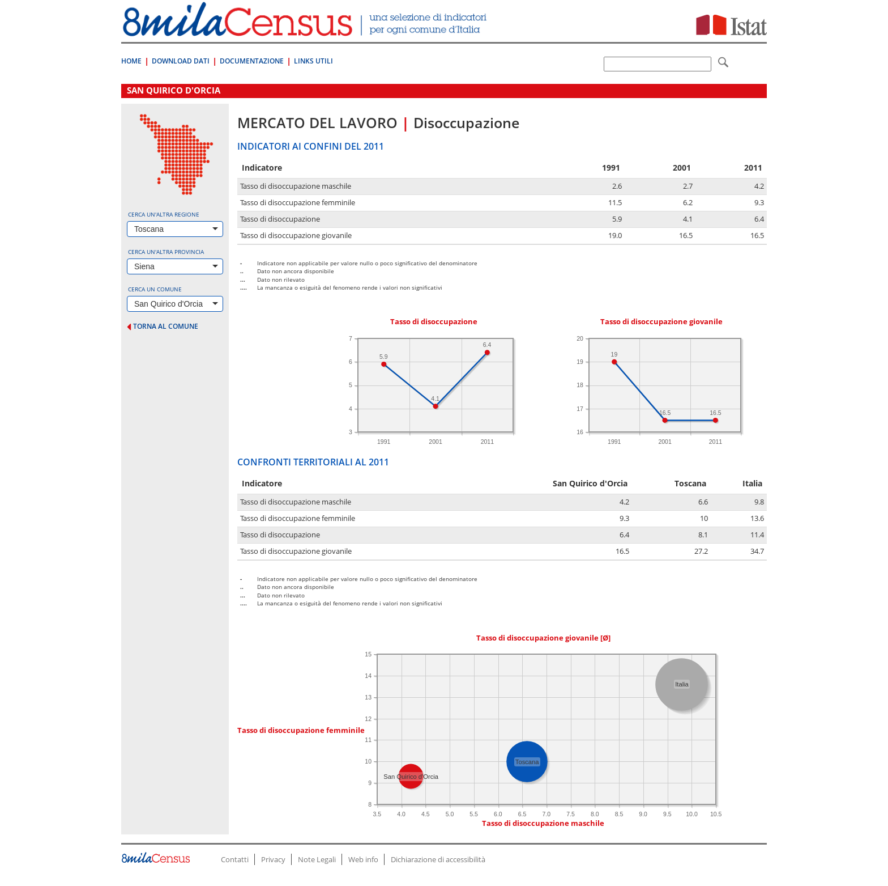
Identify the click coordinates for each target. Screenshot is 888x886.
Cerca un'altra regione (163, 214)
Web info (363, 859)
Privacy (273, 859)
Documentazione (252, 61)
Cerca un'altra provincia (166, 252)
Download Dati (181, 61)
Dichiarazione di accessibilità (438, 859)
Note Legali (317, 859)
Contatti (235, 859)
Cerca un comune (155, 289)
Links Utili (313, 61)
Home (131, 61)
